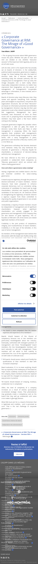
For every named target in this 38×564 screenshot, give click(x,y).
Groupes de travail (7, 509)
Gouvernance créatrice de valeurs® (11, 507)
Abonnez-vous (21, 14)
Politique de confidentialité (14, 560)
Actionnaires (12, 416)
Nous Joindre (13, 14)
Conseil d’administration (8, 503)
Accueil (4, 18)
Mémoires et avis (6, 537)
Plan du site (3, 560)
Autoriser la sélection (19, 316)
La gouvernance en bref (8, 511)
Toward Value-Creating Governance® (11, 519)
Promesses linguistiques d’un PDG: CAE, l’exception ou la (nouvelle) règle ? (18, 521)
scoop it (5, 14)
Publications (11, 18)
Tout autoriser (19, 310)
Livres (3, 534)
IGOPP (16, 6)
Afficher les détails (25, 303)
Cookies (23, 560)
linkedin (1, 14)
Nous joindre (5, 513)
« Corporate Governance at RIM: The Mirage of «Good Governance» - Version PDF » (19, 434)
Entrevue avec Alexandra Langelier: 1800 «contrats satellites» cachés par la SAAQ (19, 514)
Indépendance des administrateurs (12, 425)
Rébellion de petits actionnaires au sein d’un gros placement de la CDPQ (18, 547)
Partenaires (5, 515)
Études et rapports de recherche (10, 528)
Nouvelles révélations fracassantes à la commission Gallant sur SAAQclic (18, 540)
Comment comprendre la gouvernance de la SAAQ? (18, 473)
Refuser (19, 322)
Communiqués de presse (8, 545)
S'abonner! (19, 454)
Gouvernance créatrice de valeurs (11, 420)
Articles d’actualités (23, 18)
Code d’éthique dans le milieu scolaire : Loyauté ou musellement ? (18, 468)
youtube (3, 14)
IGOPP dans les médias (8, 532)
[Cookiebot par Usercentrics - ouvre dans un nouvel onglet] (27, 241)
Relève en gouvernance (8, 517)
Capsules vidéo (6, 539)
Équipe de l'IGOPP (7, 505)
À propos (4, 500)
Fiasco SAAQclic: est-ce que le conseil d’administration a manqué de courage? (18, 535)
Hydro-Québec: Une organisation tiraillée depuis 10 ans (19, 508)
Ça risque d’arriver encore (14, 477)
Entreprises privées (23, 416)
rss (8, 14)
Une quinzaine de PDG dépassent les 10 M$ (18, 530)
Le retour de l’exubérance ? (14, 525)
